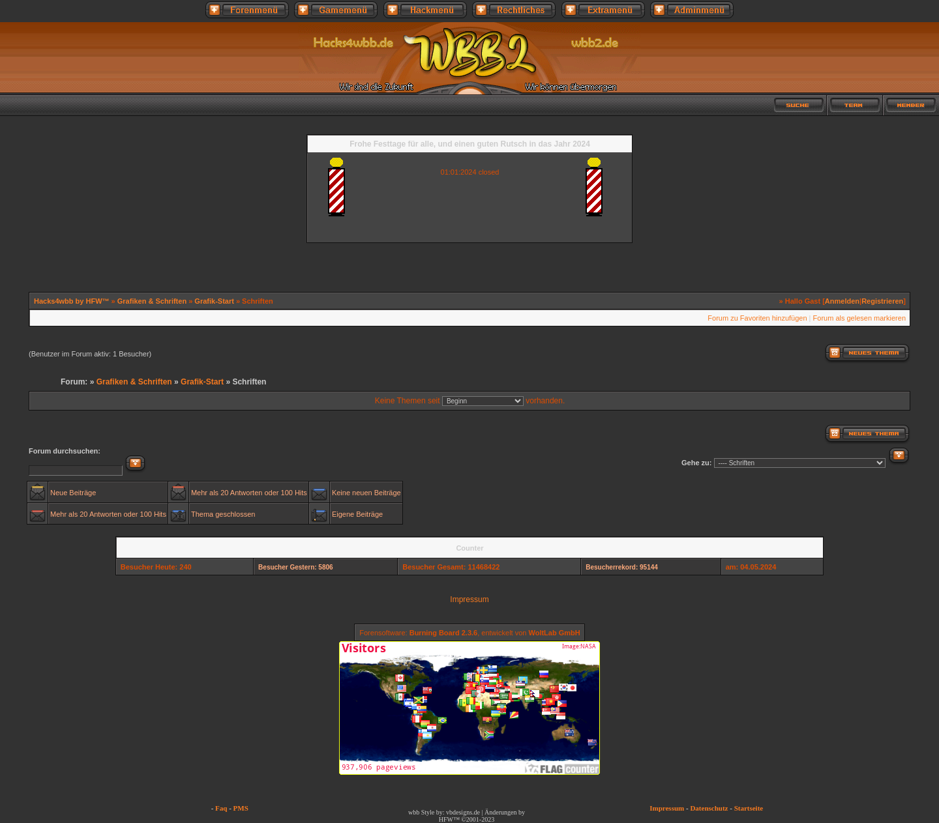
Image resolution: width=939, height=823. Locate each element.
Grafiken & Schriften (151, 301)
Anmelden (842, 301)
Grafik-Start (215, 301)
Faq (221, 808)
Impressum (469, 599)
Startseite (749, 808)
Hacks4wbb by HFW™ (73, 301)
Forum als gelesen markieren (859, 318)
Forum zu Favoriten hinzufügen (757, 318)
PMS (240, 808)
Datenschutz (709, 808)
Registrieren (882, 301)
